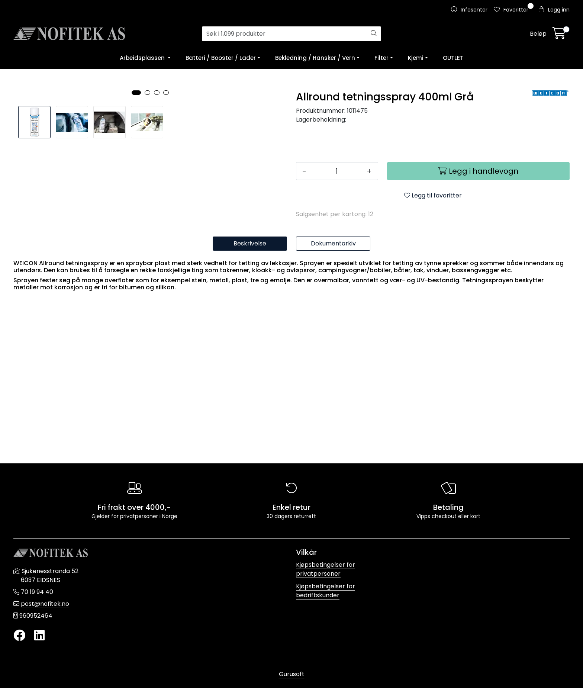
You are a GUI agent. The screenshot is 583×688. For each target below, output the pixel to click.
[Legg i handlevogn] (478, 171)
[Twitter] (19, 635)
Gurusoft (292, 674)
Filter (381, 58)
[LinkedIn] (39, 635)
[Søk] (284, 33)
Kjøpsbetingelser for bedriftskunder (325, 590)
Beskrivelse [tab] (249, 406)
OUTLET (453, 58)
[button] (136, 334)
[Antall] (336, 171)
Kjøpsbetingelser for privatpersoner (325, 569)
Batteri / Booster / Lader (221, 58)
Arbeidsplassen (143, 58)
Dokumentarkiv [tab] (333, 406)
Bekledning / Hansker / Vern (315, 58)
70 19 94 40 (37, 592)
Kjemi (415, 58)
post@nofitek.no (45, 603)
